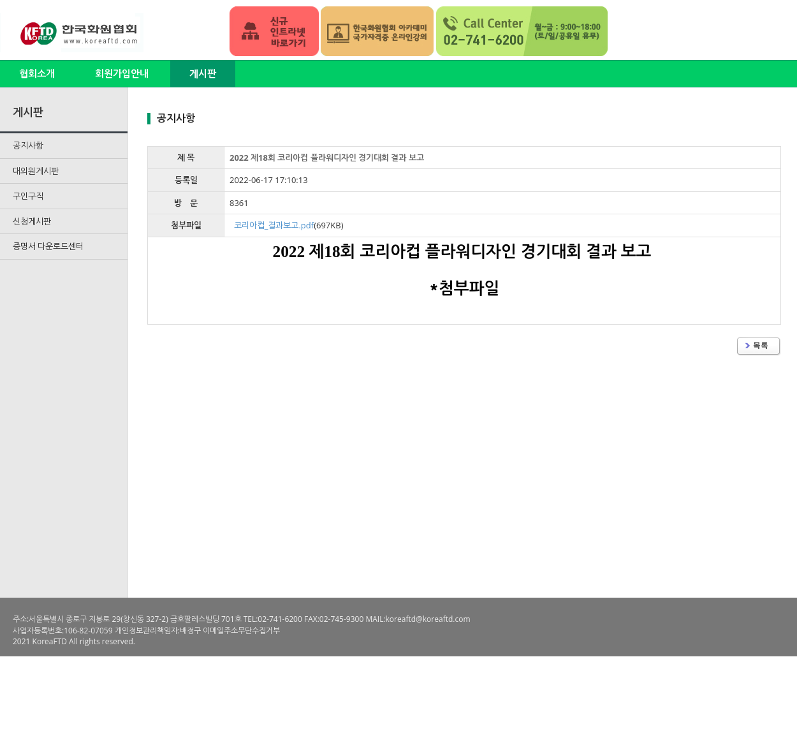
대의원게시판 (36, 171)
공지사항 (28, 145)
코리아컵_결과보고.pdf (274, 225)
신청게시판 (32, 221)
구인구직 (28, 196)
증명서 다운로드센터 (48, 246)
